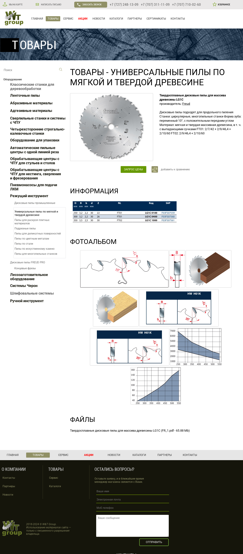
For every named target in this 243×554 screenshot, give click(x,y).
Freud (186, 103)
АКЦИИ (82, 18)
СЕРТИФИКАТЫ (156, 18)
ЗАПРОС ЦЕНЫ (133, 169)
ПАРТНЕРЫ (135, 18)
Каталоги (55, 486)
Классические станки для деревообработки (32, 86)
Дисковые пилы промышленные (34, 203)
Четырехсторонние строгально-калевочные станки (37, 131)
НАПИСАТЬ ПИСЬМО (50, 4)
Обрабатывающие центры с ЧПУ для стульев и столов (34, 161)
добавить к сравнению (175, 169)
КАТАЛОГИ (116, 18)
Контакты (9, 477)
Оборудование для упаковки (34, 140)
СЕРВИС (68, 18)
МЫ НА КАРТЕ (15, 4)
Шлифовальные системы (32, 293)
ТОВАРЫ (53, 18)
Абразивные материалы (31, 103)
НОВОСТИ (98, 18)
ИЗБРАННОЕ (223, 4)
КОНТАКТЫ (178, 18)
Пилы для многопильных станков (36, 253)
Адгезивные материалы (31, 111)
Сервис (53, 477)
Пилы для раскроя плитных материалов (32, 221)
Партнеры (9, 486)
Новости (8, 494)
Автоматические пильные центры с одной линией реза (34, 150)
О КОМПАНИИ (14, 469)
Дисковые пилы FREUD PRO (27, 262)
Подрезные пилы (25, 228)
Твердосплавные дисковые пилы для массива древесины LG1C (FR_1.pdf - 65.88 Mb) (130, 430)
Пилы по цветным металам (32, 238)
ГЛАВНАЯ (37, 18)
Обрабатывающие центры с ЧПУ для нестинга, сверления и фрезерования (35, 174)
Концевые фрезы (25, 268)
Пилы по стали (24, 243)
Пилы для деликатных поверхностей (38, 233)
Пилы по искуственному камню (35, 248)
